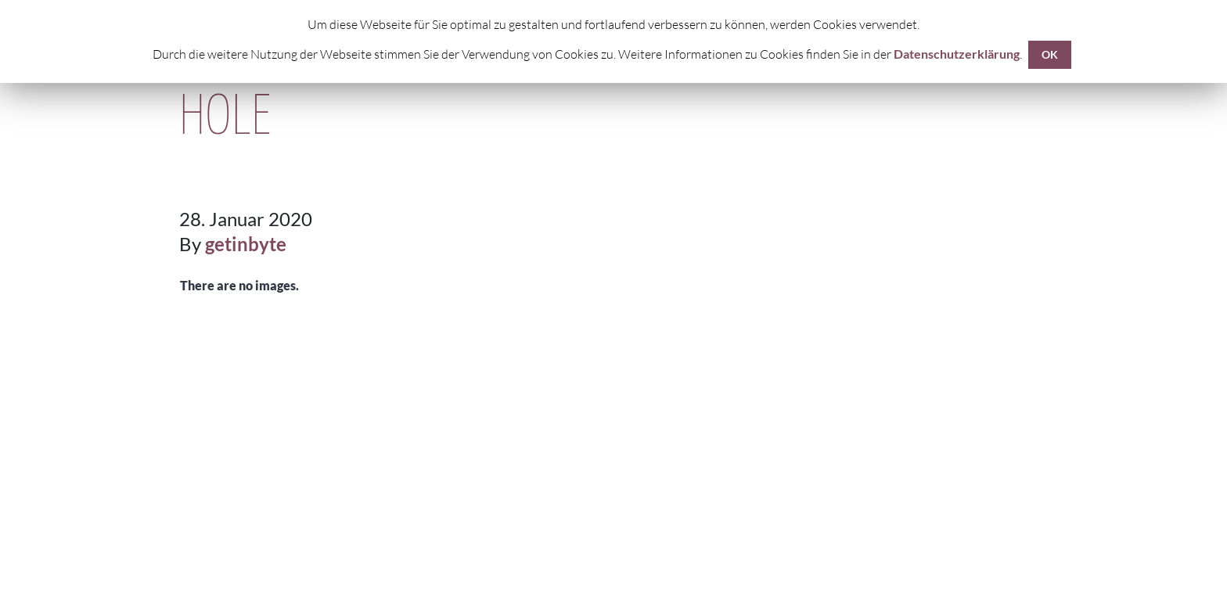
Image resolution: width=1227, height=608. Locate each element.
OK (1050, 54)
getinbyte (245, 243)
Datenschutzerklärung (957, 53)
